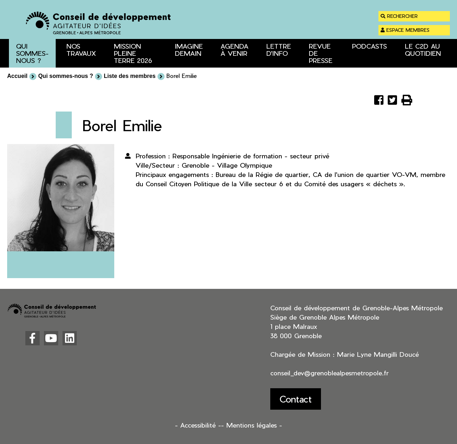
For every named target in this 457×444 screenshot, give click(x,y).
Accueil (17, 76)
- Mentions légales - (251, 425)
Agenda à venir (234, 49)
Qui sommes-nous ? (65, 76)
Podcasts (369, 46)
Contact (296, 398)
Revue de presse (320, 53)
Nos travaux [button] (81, 49)
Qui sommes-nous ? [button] (32, 53)
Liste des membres (130, 76)
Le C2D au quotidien (423, 49)
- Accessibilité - (198, 425)
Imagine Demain (189, 49)
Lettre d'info (278, 49)
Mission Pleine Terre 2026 (133, 53)
